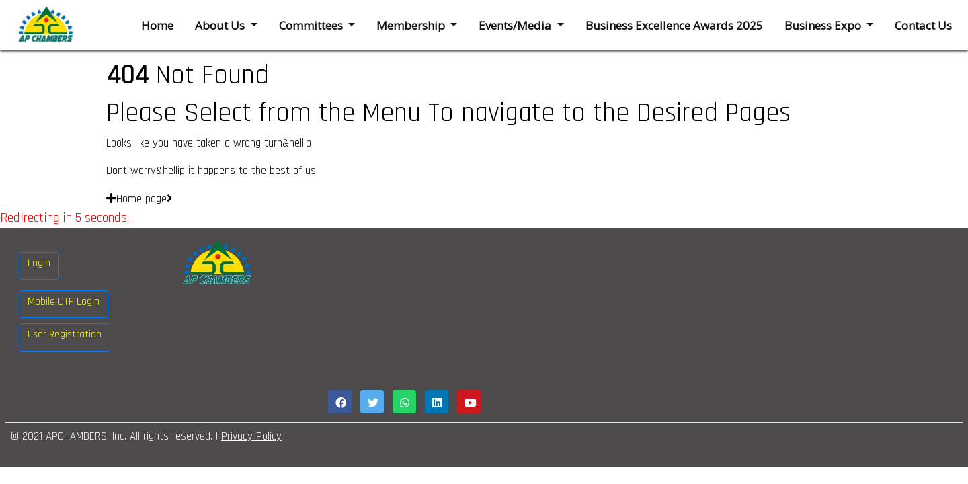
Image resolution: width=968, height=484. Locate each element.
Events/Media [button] (516, 25)
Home (157, 25)
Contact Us (923, 25)
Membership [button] (412, 25)
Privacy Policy (251, 436)
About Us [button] (221, 25)
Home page (139, 199)
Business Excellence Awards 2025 (674, 25)
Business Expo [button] (824, 25)
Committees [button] (312, 25)
